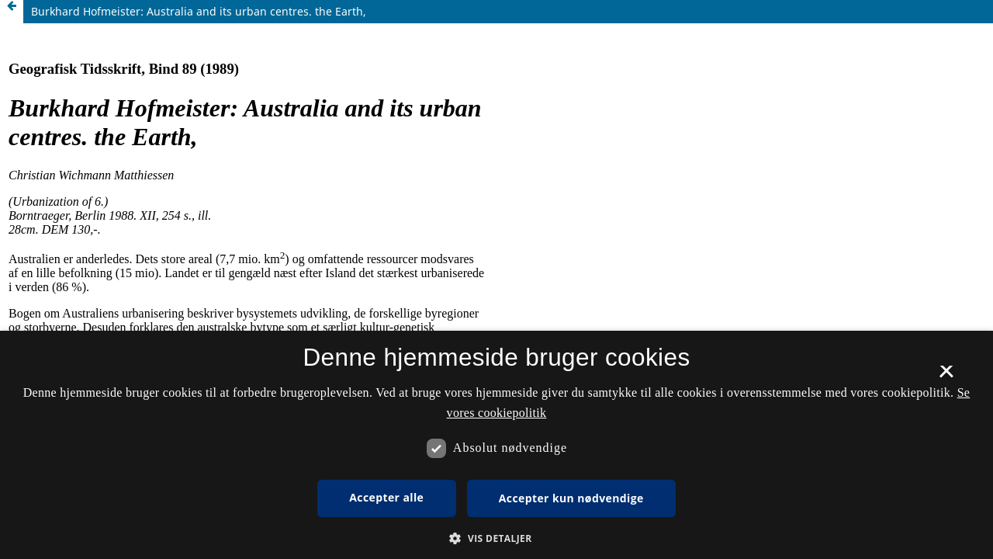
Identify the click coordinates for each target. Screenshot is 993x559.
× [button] (946, 376)
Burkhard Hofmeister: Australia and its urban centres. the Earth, (198, 11)
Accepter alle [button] (386, 497)
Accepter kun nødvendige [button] (571, 498)
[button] (496, 538)
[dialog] (496, 445)
